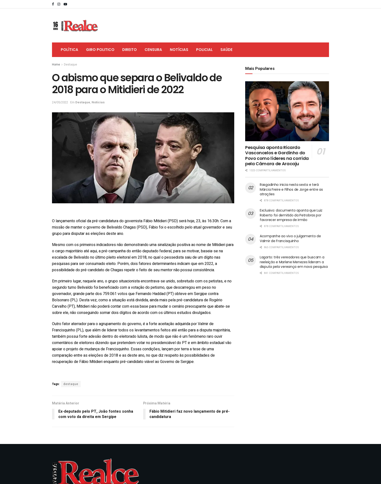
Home (56, 64)
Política (69, 49)
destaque (70, 384)
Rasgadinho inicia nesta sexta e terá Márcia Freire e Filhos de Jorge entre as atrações (291, 189)
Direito (129, 49)
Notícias (179, 49)
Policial (204, 49)
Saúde (226, 49)
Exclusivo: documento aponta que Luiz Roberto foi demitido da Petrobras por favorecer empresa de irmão (291, 215)
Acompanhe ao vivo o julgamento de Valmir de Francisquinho (290, 238)
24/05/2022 (60, 102)
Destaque (70, 64)
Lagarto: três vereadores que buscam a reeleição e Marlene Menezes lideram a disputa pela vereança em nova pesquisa (294, 262)
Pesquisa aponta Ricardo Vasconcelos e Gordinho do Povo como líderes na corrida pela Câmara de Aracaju (277, 155)
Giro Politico (100, 49)
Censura (153, 49)
